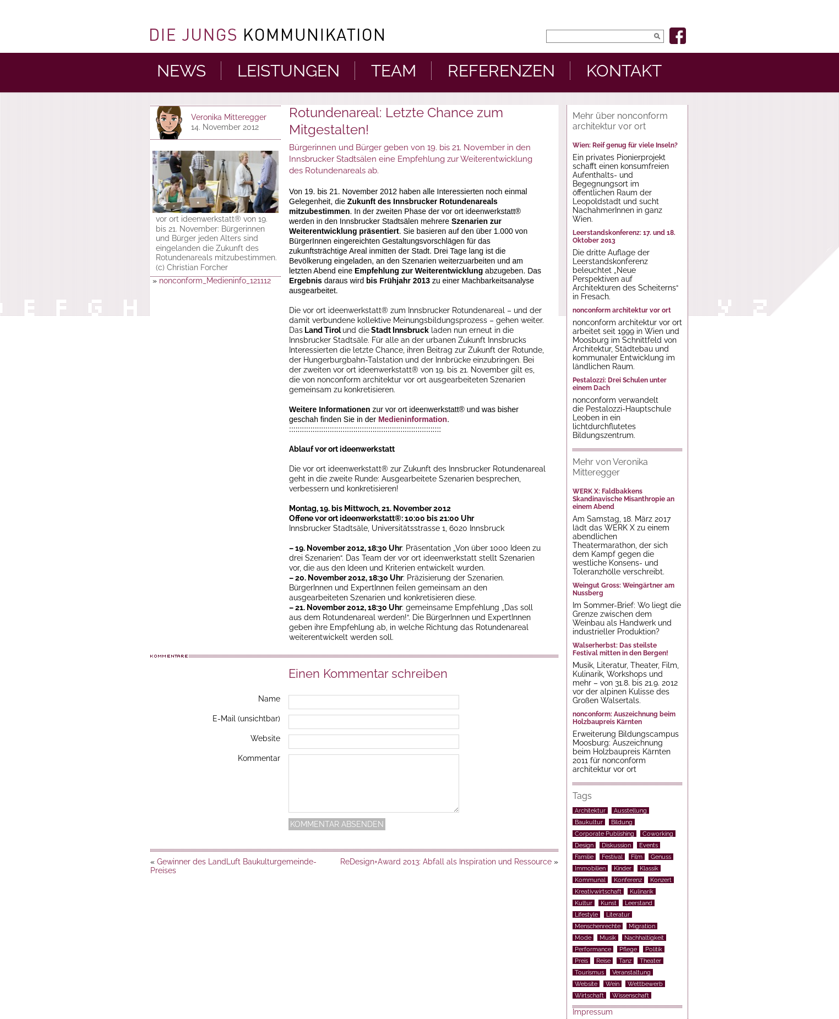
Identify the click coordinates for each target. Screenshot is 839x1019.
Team (393, 71)
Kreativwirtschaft (598, 891)
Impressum (593, 1011)
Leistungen (288, 71)
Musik (608, 937)
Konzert (661, 879)
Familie (584, 856)
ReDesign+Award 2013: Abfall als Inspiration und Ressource (446, 861)
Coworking (657, 833)
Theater (650, 960)
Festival (612, 856)
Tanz (625, 960)
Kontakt (624, 71)
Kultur (583, 903)
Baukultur (589, 822)
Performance (593, 949)
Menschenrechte (597, 926)
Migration (642, 926)
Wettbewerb (645, 983)
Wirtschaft (589, 995)
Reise (603, 960)
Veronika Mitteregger (228, 117)
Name (269, 698)
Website (265, 738)
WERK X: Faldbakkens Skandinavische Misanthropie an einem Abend (623, 499)
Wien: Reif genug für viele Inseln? (625, 145)
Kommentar (259, 758)
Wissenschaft (630, 995)
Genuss (661, 856)
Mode (583, 937)
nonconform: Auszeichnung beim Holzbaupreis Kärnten (624, 718)
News (181, 71)
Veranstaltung (631, 972)
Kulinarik (641, 891)
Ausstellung (630, 810)
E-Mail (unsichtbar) (246, 718)
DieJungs (267, 35)
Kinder (622, 868)
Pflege (628, 949)
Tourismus (589, 972)
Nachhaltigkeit (644, 937)
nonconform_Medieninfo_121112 (215, 280)
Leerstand (638, 903)
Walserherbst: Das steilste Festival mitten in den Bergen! (620, 649)
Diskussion (616, 845)
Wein (612, 983)
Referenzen (501, 71)
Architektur (590, 810)
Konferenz (628, 879)
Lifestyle (586, 914)
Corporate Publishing (604, 833)
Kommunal (590, 879)
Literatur (618, 914)
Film (636, 856)
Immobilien (590, 868)
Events (648, 845)
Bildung (622, 822)
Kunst (609, 903)
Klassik (649, 868)
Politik (653, 949)
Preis (581, 960)
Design (584, 845)
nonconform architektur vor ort (622, 310)
